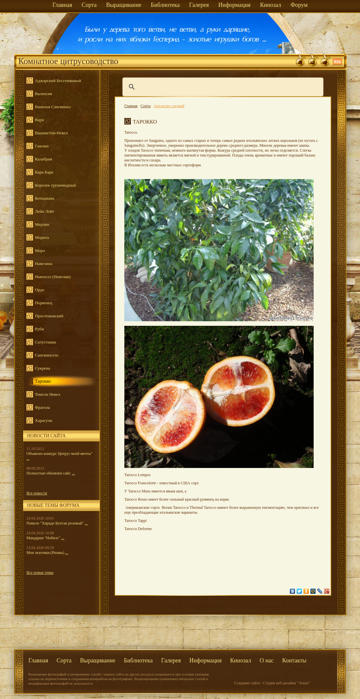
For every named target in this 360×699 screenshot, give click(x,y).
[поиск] (222, 87)
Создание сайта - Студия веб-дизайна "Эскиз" (272, 683)
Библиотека (165, 5)
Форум (298, 5)
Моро (40, 250)
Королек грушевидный (55, 185)
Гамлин (42, 145)
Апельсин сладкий (169, 106)
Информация (234, 5)
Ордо (39, 289)
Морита (42, 237)
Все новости (36, 493)
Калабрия (43, 159)
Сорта (89, 5)
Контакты (294, 660)
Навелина (43, 263)
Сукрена (42, 368)
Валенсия (43, 93)
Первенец (43, 302)
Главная (62, 5)
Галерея (199, 5)
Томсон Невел (47, 394)
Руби (39, 328)
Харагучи (43, 420)
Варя (39, 119)
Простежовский (49, 315)
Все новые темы (40, 572)
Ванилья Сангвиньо (52, 106)
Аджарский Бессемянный (58, 80)
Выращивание (123, 5)
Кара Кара (44, 172)
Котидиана (44, 198)
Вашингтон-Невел (51, 132)
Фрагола (42, 407)
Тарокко (43, 381)
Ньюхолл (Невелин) (52, 276)
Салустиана (45, 342)
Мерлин (42, 224)
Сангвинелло (46, 355)
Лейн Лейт (44, 211)
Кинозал (270, 5)
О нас (266, 660)
